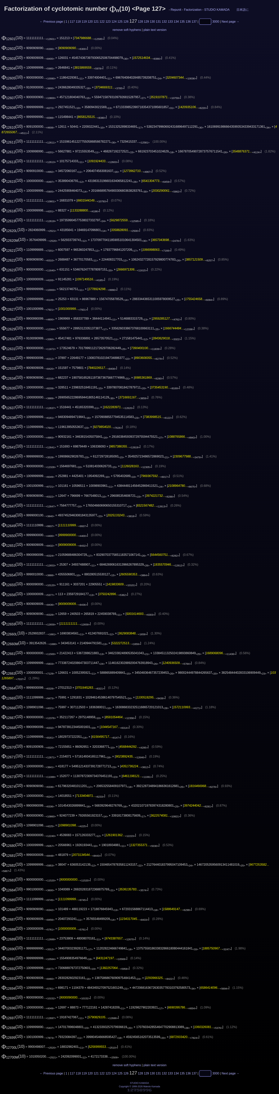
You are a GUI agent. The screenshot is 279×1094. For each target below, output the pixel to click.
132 (164, 21)
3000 (215, 21)
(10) (12, 37)
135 (182, 21)
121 (96, 21)
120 (90, 21)
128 (140, 21)
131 (158, 21)
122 (102, 21)
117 (72, 21)
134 (176, 21)
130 (152, 21)
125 (120, 21)
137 (194, 21)
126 (125, 21)
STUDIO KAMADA (216, 9)
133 (170, 21)
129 (146, 21)
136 (188, 21)
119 (84, 21)
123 (108, 21)
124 (114, 21)
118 (78, 21)
